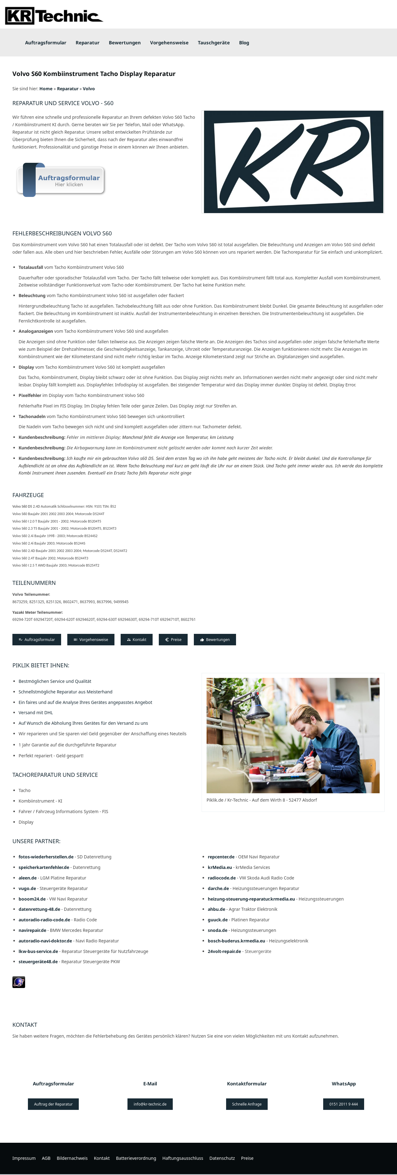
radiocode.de (222, 878)
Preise (173, 639)
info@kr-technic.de (150, 1104)
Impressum (24, 1158)
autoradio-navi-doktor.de (45, 941)
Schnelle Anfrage (247, 1104)
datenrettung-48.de (39, 909)
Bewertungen (215, 639)
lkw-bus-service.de (38, 951)
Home (45, 88)
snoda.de (217, 930)
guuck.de (218, 920)
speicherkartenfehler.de (44, 867)
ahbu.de (216, 909)
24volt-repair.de (225, 951)
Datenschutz (222, 1158)
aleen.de (28, 878)
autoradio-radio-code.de (44, 920)
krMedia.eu (220, 867)
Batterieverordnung (136, 1158)
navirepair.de (32, 930)
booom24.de (32, 899)
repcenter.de (221, 857)
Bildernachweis (72, 1158)
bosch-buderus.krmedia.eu (237, 941)
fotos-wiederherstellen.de (46, 857)
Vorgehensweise (91, 639)
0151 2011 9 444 (343, 1104)
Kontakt (136, 639)
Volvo (89, 88)
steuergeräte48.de (38, 961)
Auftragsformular (37, 639)
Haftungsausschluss (183, 1158)
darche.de (218, 888)
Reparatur (67, 88)
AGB (46, 1158)
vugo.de (27, 888)
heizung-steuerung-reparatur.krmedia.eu (251, 899)
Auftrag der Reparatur (53, 1104)
